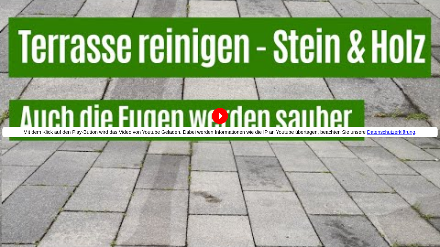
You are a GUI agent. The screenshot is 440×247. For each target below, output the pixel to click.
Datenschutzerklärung (391, 132)
